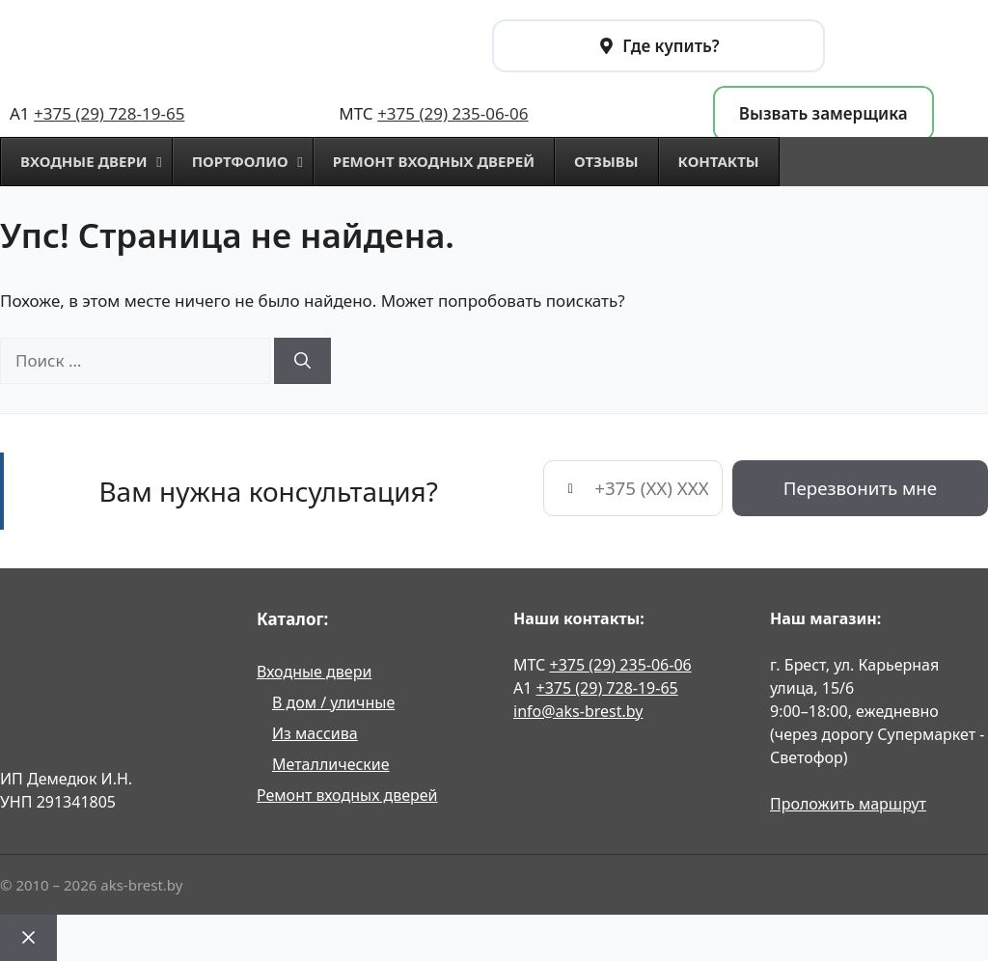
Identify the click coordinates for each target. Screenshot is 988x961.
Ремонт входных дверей (347, 795)
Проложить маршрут (848, 803)
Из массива (315, 733)
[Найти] (302, 361)
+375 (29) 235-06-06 (452, 113)
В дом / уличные (333, 702)
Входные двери (314, 671)
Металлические (331, 764)
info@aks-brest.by (578, 711)
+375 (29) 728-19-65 (109, 113)
